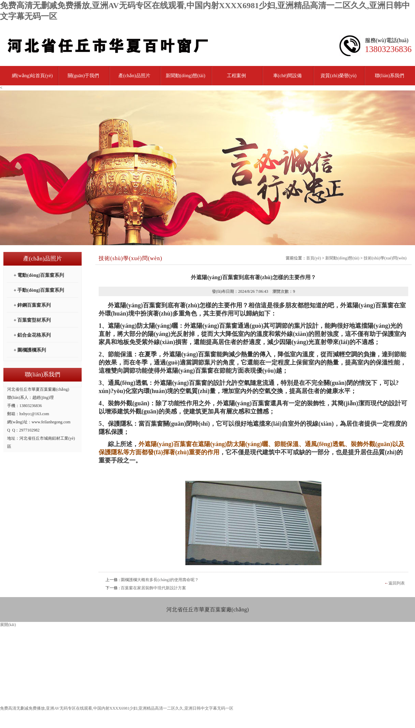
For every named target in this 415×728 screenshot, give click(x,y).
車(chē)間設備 (287, 75)
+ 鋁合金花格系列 (32, 335)
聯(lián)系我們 (389, 75)
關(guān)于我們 (83, 75)
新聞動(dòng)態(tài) (185, 75)
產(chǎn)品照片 (134, 75)
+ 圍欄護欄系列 (30, 350)
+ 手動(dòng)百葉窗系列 (39, 290)
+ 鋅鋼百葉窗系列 (32, 305)
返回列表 (396, 583)
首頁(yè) (313, 258)
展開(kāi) (8, 624)
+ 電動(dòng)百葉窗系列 (39, 275)
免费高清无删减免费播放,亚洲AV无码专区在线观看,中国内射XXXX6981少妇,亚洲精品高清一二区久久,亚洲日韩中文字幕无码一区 (116, 708)
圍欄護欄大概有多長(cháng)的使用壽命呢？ (160, 579)
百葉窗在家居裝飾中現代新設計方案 (153, 588)
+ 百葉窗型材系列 (32, 320)
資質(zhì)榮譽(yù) (338, 75)
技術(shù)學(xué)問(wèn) (385, 258)
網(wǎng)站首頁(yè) (32, 75)
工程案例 (236, 75)
